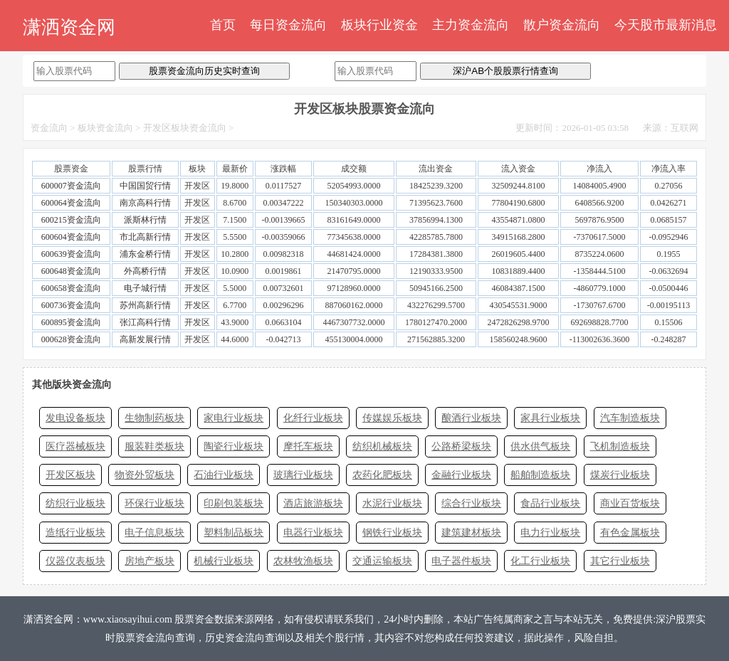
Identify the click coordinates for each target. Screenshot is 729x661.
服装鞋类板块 (154, 446)
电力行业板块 (550, 532)
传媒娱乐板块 (392, 418)
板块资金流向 (105, 127)
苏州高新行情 (145, 305)
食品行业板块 (550, 503)
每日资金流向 (288, 25)
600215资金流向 (71, 220)
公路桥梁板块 (461, 446)
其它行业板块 (620, 561)
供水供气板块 (540, 446)
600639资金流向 (71, 254)
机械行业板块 (223, 561)
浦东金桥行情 (145, 254)
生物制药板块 (154, 418)
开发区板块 (70, 475)
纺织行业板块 (75, 503)
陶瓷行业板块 (233, 446)
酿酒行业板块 (471, 418)
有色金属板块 (630, 532)
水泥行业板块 (392, 503)
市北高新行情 (145, 237)
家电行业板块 (233, 418)
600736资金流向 (71, 305)
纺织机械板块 (382, 446)
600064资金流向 (71, 203)
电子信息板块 (154, 532)
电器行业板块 (313, 532)
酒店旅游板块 (313, 503)
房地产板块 (149, 561)
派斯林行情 (145, 220)
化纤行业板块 (313, 418)
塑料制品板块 (233, 532)
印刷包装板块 (233, 503)
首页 (223, 25)
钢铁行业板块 (392, 532)
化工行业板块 (540, 561)
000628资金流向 (71, 339)
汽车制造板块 (630, 418)
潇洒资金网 (69, 27)
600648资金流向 (71, 271)
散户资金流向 (561, 25)
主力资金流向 (470, 25)
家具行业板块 (550, 418)
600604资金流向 (71, 237)
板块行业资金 (379, 25)
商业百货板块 (630, 503)
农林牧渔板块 (303, 561)
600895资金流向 (71, 322)
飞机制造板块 (620, 446)
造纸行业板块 (75, 532)
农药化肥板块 (382, 475)
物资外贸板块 (144, 475)
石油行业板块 (223, 475)
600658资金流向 (71, 288)
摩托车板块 (308, 446)
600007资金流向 (71, 186)
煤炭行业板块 (620, 475)
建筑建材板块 (471, 532)
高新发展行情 (145, 339)
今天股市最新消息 (665, 25)
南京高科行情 (145, 203)
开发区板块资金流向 (184, 127)
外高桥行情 (145, 271)
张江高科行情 (145, 322)
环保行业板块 (154, 503)
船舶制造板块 (540, 475)
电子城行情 (145, 288)
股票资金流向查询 (155, 638)
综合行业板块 (471, 503)
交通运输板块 (382, 561)
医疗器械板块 (75, 446)
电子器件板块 (461, 561)
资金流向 (49, 127)
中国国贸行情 (145, 186)
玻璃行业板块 (303, 475)
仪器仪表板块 (75, 561)
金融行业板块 (461, 475)
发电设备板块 (75, 418)
